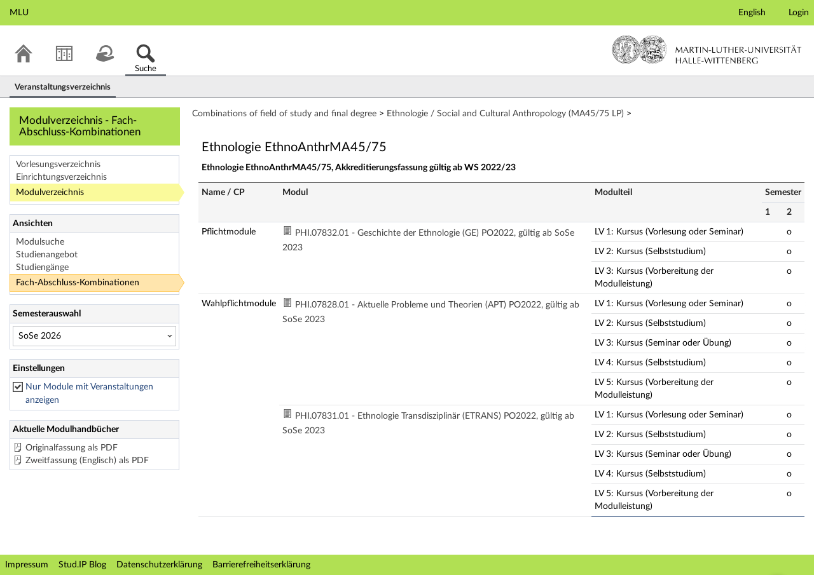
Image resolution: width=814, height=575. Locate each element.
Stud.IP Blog (82, 564)
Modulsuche (40, 242)
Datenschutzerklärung (159, 564)
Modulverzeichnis (50, 192)
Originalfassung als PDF (71, 447)
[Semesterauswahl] (94, 336)
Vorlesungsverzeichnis (58, 164)
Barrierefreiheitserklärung (261, 564)
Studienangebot (47, 254)
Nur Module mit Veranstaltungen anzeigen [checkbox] (89, 393)
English (752, 12)
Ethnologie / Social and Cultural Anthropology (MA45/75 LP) (505, 113)
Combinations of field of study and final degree (284, 113)
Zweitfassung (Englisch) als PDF (87, 460)
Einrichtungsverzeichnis (61, 177)
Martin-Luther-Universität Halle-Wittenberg (706, 49)
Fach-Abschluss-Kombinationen (77, 282)
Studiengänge (42, 267)
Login (799, 12)
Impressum (26, 564)
